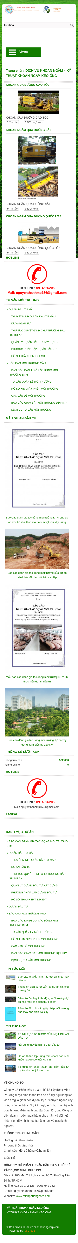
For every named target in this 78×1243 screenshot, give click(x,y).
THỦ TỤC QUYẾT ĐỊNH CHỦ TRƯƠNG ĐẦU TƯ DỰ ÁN (37, 333)
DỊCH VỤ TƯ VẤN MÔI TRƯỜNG (30, 409)
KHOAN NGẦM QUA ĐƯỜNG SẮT (28, 130)
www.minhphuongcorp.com (33, 1196)
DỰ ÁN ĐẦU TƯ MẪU (20, 309)
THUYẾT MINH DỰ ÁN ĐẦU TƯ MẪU (32, 316)
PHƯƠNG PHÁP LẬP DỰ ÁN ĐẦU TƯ (33, 349)
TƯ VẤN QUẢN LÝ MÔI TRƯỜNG (30, 381)
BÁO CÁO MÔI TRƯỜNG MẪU (26, 363)
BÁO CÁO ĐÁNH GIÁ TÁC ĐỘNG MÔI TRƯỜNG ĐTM (33, 372)
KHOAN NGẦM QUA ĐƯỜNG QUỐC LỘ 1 (33, 216)
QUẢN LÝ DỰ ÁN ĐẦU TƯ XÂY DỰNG (33, 342)
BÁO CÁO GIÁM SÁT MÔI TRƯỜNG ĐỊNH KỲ (38, 402)
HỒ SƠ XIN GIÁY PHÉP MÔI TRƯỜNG (33, 388)
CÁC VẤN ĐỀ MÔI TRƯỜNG (27, 395)
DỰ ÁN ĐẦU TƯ (19, 323)
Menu (23, 52)
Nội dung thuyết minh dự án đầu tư (39, 1044)
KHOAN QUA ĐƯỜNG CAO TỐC (27, 84)
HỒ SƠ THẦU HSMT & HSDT (27, 356)
